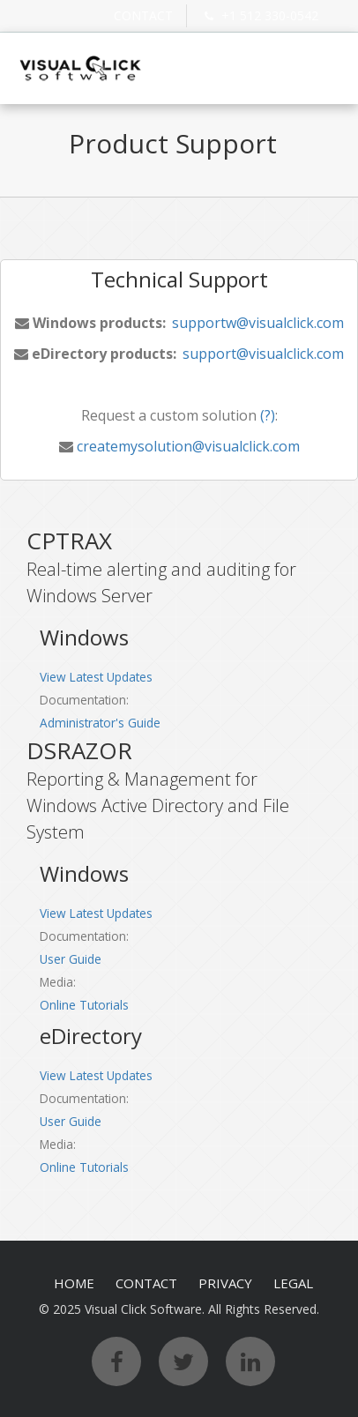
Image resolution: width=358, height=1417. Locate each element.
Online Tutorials (84, 1004)
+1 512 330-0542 (259, 15)
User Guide (70, 959)
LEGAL (293, 1283)
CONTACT (143, 15)
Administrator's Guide (100, 722)
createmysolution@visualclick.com (186, 446)
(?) (266, 415)
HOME (74, 1283)
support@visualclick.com (261, 353)
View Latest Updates (96, 676)
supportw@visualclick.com (256, 322)
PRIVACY (225, 1283)
